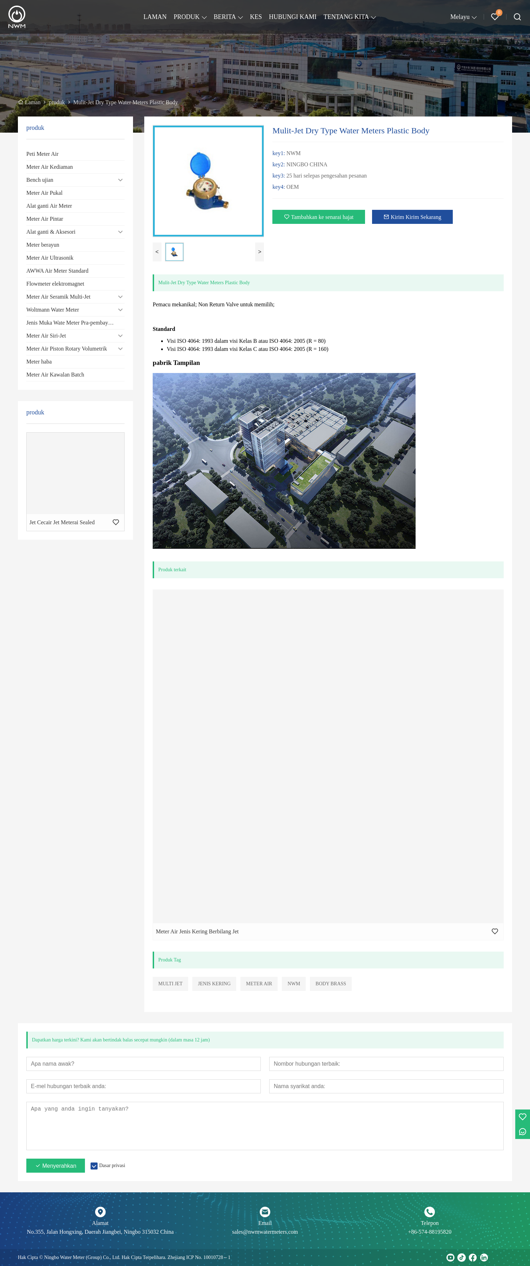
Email (265, 1223)
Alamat (100, 1223)
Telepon (430, 1223)
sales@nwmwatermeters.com (265, 1232)
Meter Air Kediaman (49, 167)
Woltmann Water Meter (52, 310)
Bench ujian (39, 180)
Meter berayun (42, 245)
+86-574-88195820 (429, 1232)
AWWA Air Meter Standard (57, 271)
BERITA (225, 16)
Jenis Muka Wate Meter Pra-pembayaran (72, 323)
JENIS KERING (214, 983)
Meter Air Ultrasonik (49, 258)
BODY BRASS (331, 983)
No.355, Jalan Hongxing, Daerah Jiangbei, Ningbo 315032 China (100, 1232)
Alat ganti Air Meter (49, 206)
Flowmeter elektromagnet (55, 284)
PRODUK (187, 16)
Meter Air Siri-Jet (46, 336)
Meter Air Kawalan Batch (55, 375)
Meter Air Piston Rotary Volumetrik (66, 349)
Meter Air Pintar (44, 219)
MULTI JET (170, 983)
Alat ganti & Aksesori (50, 232)
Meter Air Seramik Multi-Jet (58, 297)
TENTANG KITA (346, 16)
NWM (293, 983)
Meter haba (39, 362)
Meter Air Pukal (44, 193)
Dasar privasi (112, 1165)
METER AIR (259, 983)
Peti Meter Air (42, 154)
